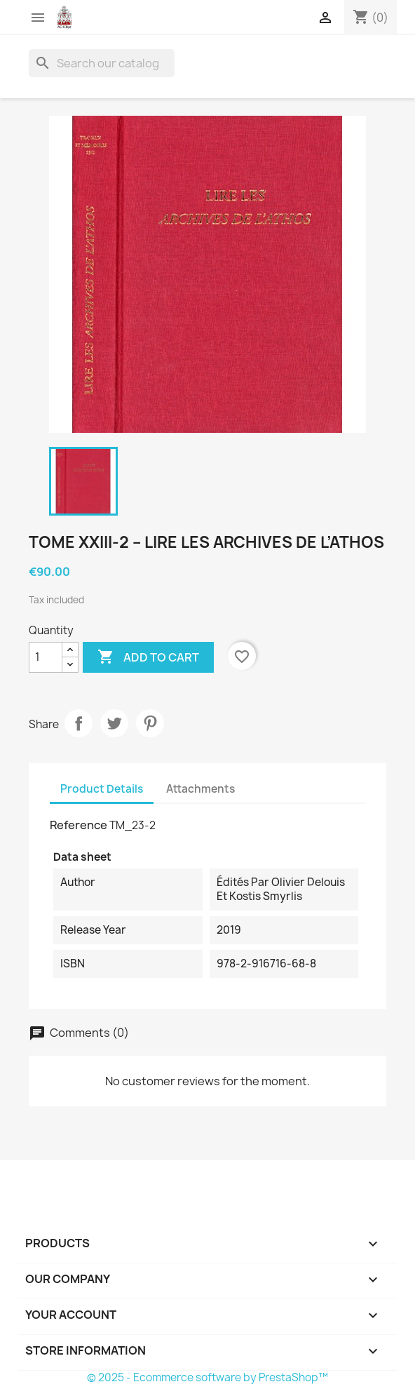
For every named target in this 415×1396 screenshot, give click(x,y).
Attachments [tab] (200, 788)
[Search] (102, 63)
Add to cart (148, 657)
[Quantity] (45, 657)
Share (78, 723)
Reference (78, 825)
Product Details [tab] (101, 788)
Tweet (114, 723)
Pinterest (150, 723)
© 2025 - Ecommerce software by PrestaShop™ (207, 1377)
